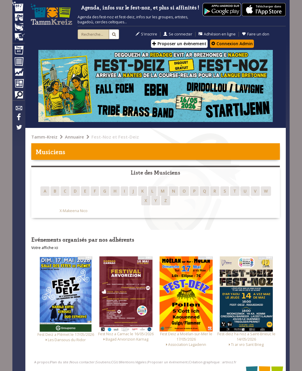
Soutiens (103, 362)
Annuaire (74, 137)
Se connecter (177, 34)
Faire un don (255, 34)
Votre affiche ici (44, 247)
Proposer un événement (168, 362)
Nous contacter (82, 362)
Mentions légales (132, 362)
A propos (41, 362)
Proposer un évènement (179, 43)
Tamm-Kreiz (44, 137)
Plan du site (59, 362)
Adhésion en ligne (217, 34)
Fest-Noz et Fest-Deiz (115, 137)
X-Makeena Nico (74, 210)
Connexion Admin (232, 43)
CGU (114, 362)
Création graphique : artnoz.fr (213, 362)
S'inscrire (146, 34)
